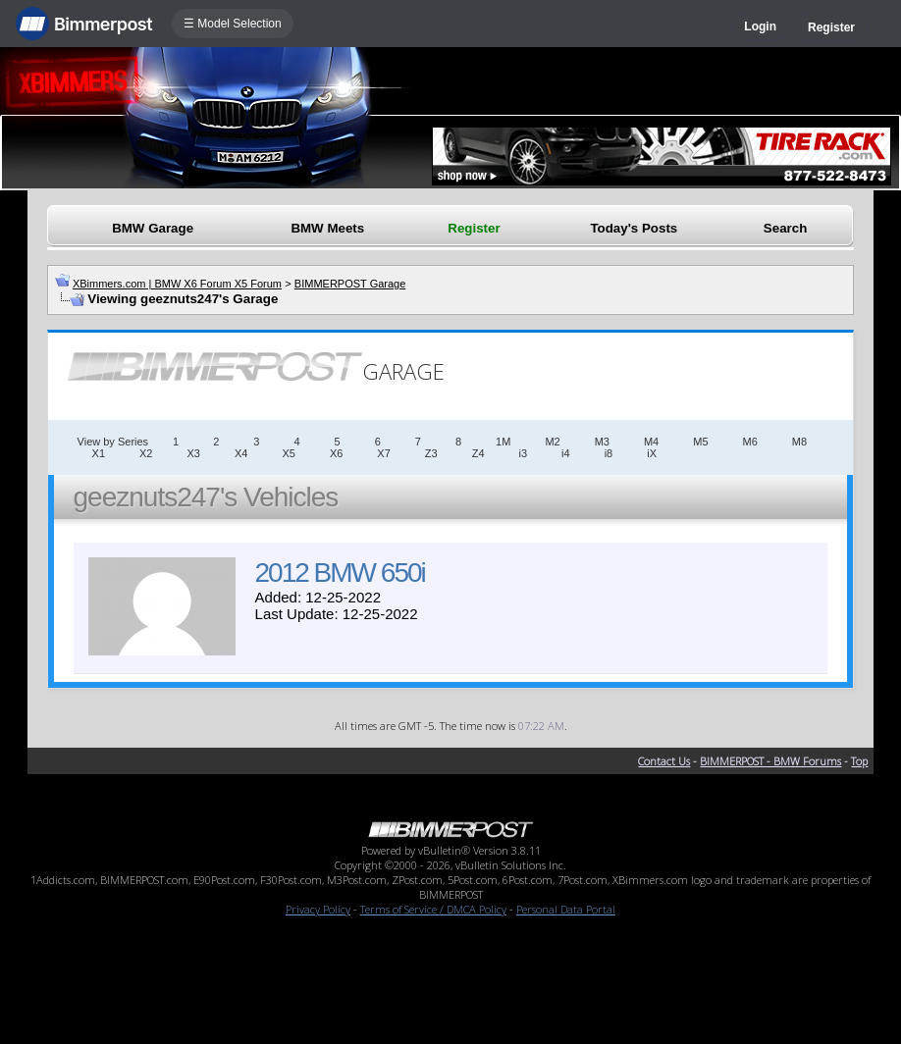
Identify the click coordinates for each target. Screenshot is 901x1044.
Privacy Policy (318, 909)
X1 (98, 453)
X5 (288, 453)
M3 (602, 441)
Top (859, 761)
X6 (336, 453)
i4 (565, 453)
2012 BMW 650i (340, 572)
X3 (192, 453)
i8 (609, 453)
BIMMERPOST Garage (350, 283)
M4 (651, 441)
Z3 (431, 453)
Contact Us (664, 761)
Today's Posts (633, 228)
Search (785, 228)
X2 (145, 453)
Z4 (478, 453)
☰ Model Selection (233, 23)
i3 (523, 453)
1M (503, 441)
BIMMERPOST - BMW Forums (770, 761)
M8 (799, 441)
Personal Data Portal (565, 909)
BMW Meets (327, 228)
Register (831, 27)
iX (652, 453)
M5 (700, 441)
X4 (241, 453)
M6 (750, 441)
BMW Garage (152, 228)
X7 (383, 453)
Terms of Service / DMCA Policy (433, 909)
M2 (552, 441)
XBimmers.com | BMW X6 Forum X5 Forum (177, 283)
